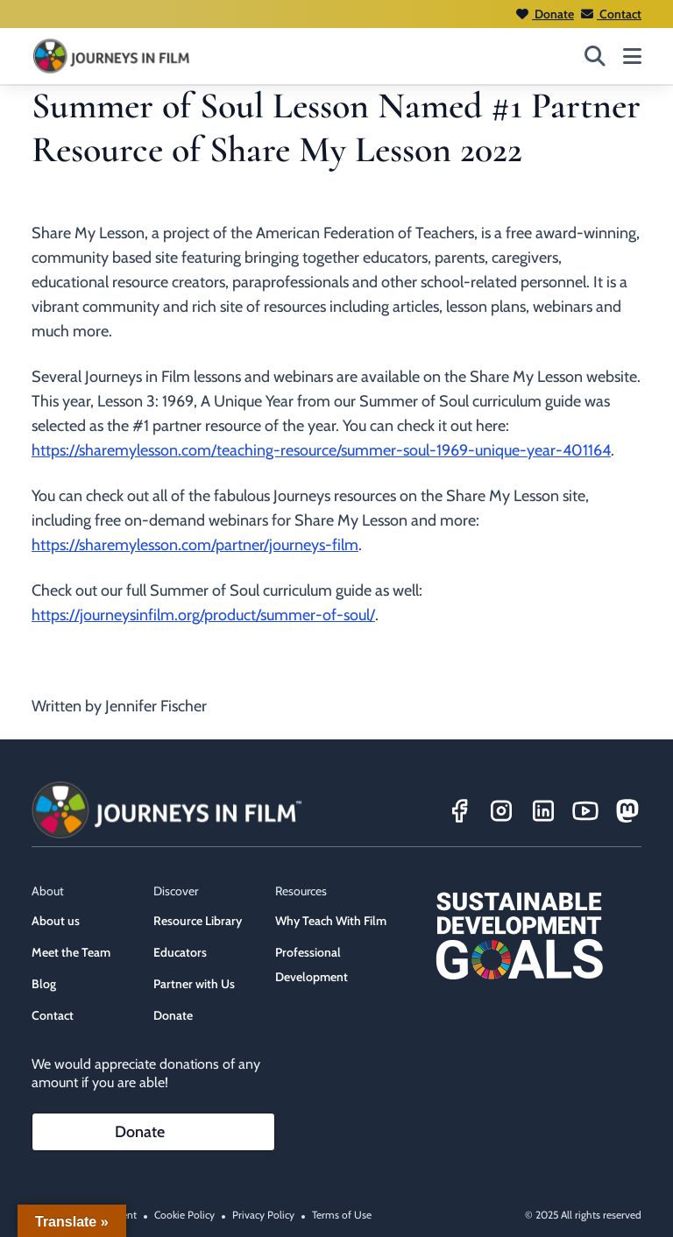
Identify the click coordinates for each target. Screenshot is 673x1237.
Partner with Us (194, 984)
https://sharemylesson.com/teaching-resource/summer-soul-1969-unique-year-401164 (321, 450)
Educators (180, 952)
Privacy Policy (263, 1214)
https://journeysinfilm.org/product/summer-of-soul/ (203, 615)
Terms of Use (342, 1214)
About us (56, 921)
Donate (545, 14)
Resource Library (197, 921)
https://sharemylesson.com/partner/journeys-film (195, 545)
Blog (44, 984)
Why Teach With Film (330, 921)
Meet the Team (71, 952)
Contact (611, 14)
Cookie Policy (184, 1214)
